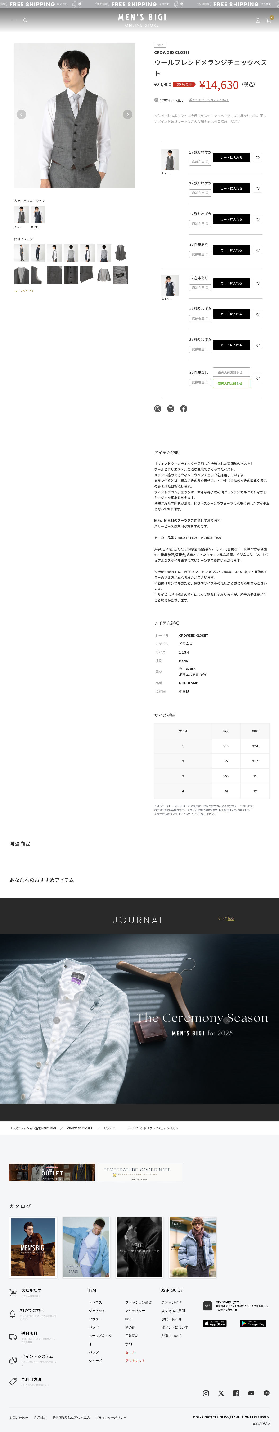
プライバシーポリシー (111, 1417)
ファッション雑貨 (138, 1302)
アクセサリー (135, 1310)
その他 (130, 1327)
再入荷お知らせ (231, 372)
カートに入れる (231, 157)
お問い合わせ (172, 1319)
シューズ (95, 1360)
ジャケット (97, 1310)
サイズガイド (188, 814)
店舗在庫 (200, 161)
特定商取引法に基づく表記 (71, 1417)
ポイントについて (175, 1327)
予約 (128, 1344)
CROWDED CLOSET (172, 52)
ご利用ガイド (172, 1302)
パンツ (94, 1327)
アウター (95, 1319)
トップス (95, 1302)
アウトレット (135, 1360)
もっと (226, 918)
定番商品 (132, 1335)
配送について (172, 1335)
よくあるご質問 (173, 1310)
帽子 (128, 1319)
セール (130, 1352)
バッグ (94, 1352)
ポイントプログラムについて (209, 100)
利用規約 (40, 1417)
